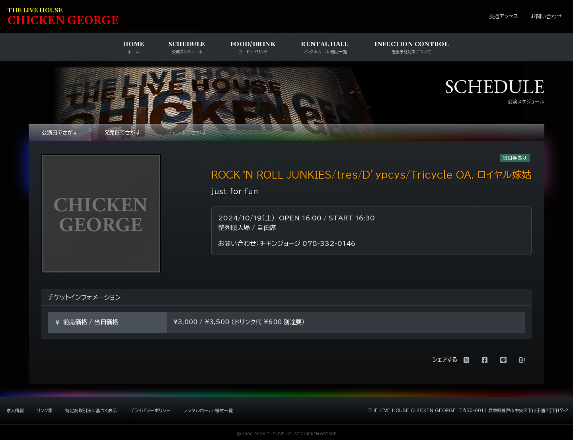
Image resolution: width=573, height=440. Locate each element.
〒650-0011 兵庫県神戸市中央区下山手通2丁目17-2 (513, 410)
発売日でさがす (122, 132)
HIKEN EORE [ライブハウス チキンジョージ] (63, 17)
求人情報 (15, 410)
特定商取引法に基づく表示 (91, 410)
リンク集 (45, 410)
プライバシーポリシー (150, 410)
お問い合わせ (546, 16)
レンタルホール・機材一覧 (208, 410)
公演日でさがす (60, 132)
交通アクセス (503, 16)
